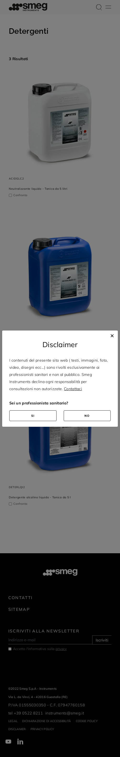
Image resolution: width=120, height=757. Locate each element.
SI (33, 415)
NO (87, 415)
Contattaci (73, 388)
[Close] (112, 335)
